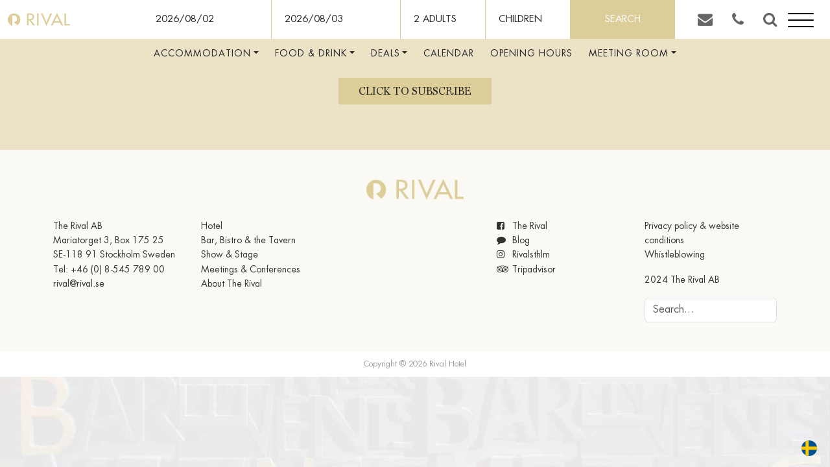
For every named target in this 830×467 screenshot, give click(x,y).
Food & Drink (311, 54)
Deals (385, 54)
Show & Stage (229, 255)
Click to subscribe (415, 91)
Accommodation (202, 54)
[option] (812, 448)
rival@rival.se (78, 284)
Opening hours (531, 54)
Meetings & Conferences (250, 270)
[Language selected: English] (801, 448)
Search (623, 19)
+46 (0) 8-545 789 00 (118, 270)
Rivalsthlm (523, 255)
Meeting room (629, 54)
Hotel (211, 226)
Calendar (448, 54)
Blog (513, 240)
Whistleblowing (675, 255)
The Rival (522, 226)
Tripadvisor (526, 270)
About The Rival (231, 284)
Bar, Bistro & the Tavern (248, 240)
